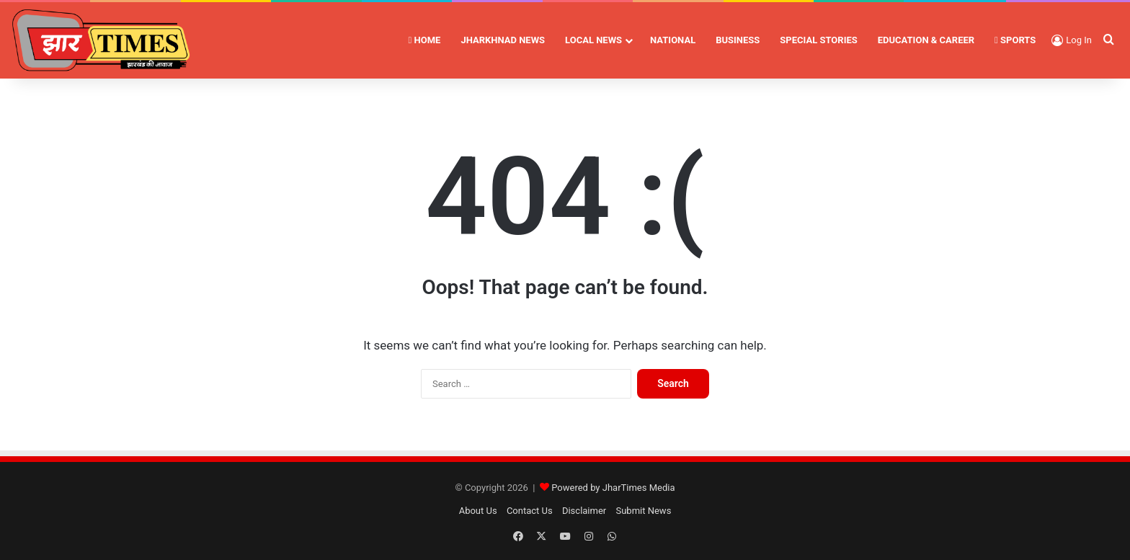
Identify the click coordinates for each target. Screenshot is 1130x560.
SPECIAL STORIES (818, 40)
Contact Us (530, 510)
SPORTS (1015, 40)
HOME (425, 40)
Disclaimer (584, 510)
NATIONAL (672, 40)
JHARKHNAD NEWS (503, 40)
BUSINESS (738, 40)
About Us (478, 510)
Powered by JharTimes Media (613, 487)
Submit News (643, 510)
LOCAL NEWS (593, 40)
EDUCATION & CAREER (926, 40)
